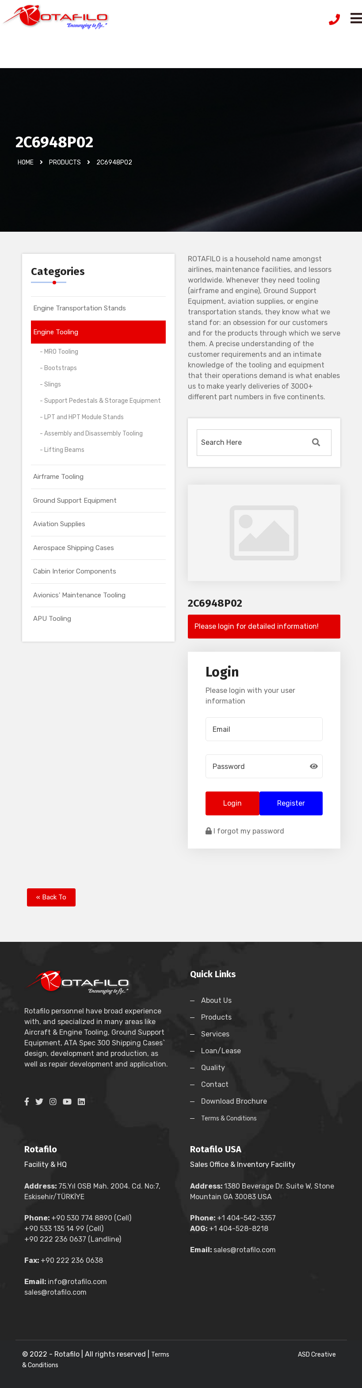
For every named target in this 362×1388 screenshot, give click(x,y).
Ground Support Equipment (75, 501)
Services (215, 1034)
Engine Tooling (55, 332)
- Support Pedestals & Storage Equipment (100, 401)
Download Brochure (234, 1101)
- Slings (50, 384)
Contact (215, 1084)
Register (291, 803)
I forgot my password (245, 831)
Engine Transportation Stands (79, 308)
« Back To (51, 897)
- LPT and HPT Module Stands (82, 417)
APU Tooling (52, 619)
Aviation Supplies (59, 524)
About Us (216, 1000)
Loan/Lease (221, 1051)
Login (232, 803)
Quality (213, 1067)
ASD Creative (317, 1354)
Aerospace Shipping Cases (73, 548)
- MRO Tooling (59, 352)
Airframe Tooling (58, 477)
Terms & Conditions (229, 1118)
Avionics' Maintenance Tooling (79, 595)
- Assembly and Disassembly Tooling (91, 433)
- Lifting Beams (62, 450)
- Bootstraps (58, 368)
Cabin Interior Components (74, 571)
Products (216, 1017)
